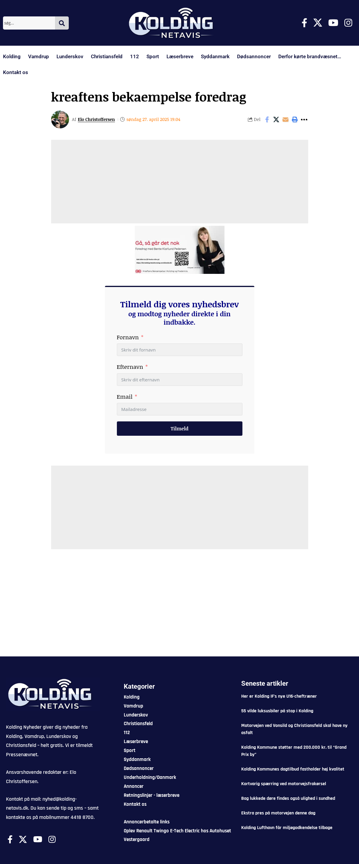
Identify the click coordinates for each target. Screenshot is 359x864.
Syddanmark (215, 56)
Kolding (12, 56)
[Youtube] (333, 22)
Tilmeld (180, 428)
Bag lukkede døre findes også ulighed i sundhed (288, 798)
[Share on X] (276, 119)
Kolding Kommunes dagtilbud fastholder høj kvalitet (292, 769)
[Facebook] (304, 22)
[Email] (285, 119)
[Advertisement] (179, 181)
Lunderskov (69, 56)
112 (134, 56)
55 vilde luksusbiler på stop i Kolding (277, 711)
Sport (152, 56)
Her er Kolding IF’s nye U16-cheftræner (279, 696)
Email (125, 396)
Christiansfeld (107, 56)
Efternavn (130, 367)
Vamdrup (38, 56)
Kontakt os (15, 72)
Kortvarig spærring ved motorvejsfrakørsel (283, 784)
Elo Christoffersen (97, 119)
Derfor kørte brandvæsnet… (309, 56)
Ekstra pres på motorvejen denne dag (278, 813)
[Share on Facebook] (267, 119)
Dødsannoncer (254, 56)
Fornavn (128, 337)
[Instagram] (348, 22)
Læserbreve (179, 56)
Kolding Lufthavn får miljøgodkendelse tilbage (286, 828)
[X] (318, 22)
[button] (295, 119)
